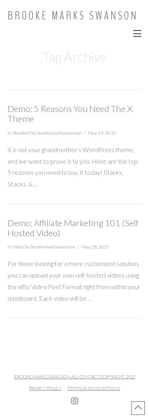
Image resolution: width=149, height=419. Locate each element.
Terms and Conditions (93, 388)
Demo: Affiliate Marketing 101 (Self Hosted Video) (73, 227)
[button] (137, 33)
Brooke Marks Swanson (73, 16)
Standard (21, 133)
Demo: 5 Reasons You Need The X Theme (70, 113)
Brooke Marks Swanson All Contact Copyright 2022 (74, 376)
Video (18, 247)
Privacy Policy (45, 388)
